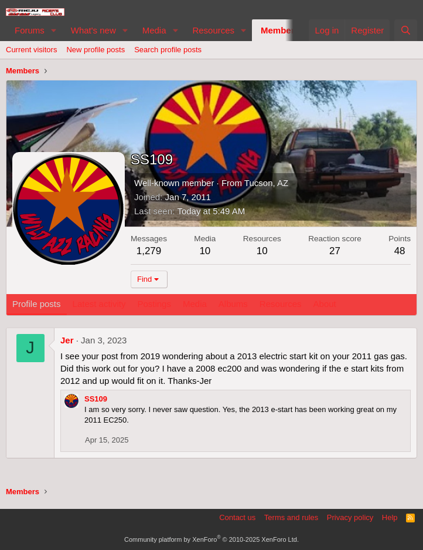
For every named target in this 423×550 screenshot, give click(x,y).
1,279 (149, 251)
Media (154, 30)
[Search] (405, 30)
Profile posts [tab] (36, 304)
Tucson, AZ (266, 183)
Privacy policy (350, 517)
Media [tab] (195, 304)
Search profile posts (168, 49)
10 (204, 251)
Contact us (237, 517)
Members (280, 30)
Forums (30, 30)
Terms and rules (291, 517)
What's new (93, 30)
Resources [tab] (281, 304)
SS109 (95, 398)
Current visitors (31, 49)
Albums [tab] (233, 304)
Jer (67, 340)
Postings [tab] (154, 304)
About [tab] (324, 304)
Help (390, 517)
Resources (213, 30)
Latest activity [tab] (99, 304)
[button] (54, 30)
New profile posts (95, 49)
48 (399, 251)
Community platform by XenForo (211, 539)
